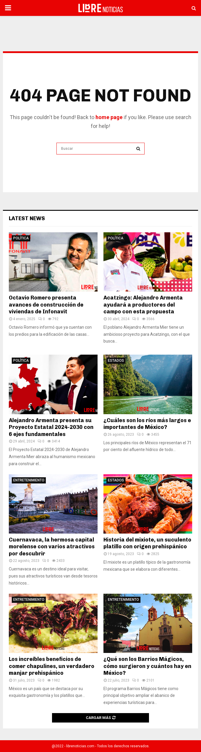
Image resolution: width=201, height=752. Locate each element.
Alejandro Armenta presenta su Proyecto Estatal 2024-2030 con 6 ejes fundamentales (51, 427)
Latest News (27, 218)
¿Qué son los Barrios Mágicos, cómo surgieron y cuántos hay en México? (147, 666)
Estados (116, 360)
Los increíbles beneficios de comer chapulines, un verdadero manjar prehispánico (51, 666)
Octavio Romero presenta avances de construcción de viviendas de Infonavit (46, 304)
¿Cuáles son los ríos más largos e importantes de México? (147, 423)
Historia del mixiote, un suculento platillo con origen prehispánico (147, 543)
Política (21, 238)
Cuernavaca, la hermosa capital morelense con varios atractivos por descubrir (52, 547)
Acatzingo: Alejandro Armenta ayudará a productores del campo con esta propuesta (143, 304)
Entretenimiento (28, 480)
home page (109, 117)
